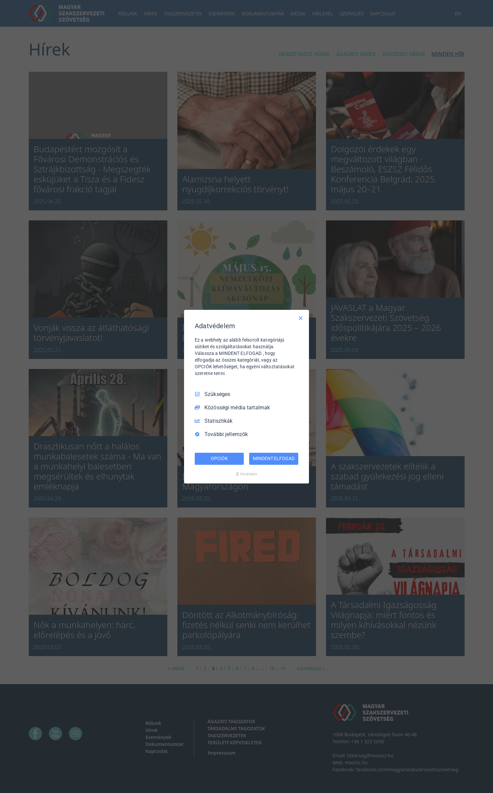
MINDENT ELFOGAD (273, 458)
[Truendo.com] (246, 474)
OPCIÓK (219, 458)
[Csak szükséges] (300, 318)
